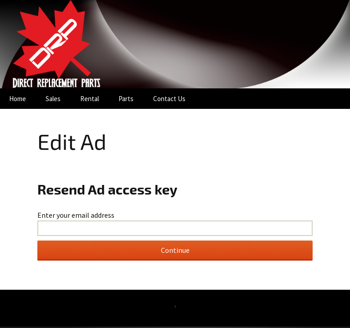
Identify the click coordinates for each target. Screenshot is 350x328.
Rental (89, 98)
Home (17, 98)
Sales (53, 98)
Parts (126, 98)
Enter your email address (75, 215)
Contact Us (169, 98)
